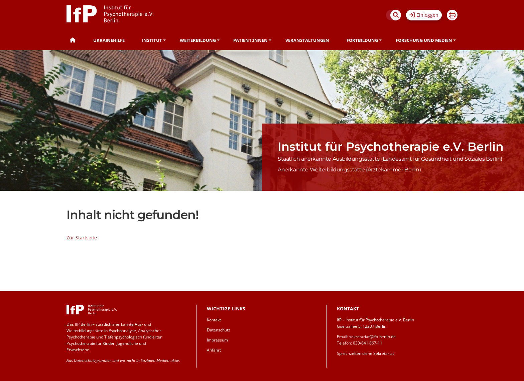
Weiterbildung (198, 40)
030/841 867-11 (367, 343)
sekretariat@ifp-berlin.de (372, 336)
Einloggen (423, 15)
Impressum (217, 340)
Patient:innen (250, 40)
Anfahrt (214, 350)
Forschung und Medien (424, 40)
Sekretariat (383, 353)
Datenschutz (218, 330)
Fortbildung (362, 40)
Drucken (452, 15)
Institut (152, 40)
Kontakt (214, 320)
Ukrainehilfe (109, 40)
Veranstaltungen (307, 40)
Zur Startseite (82, 237)
